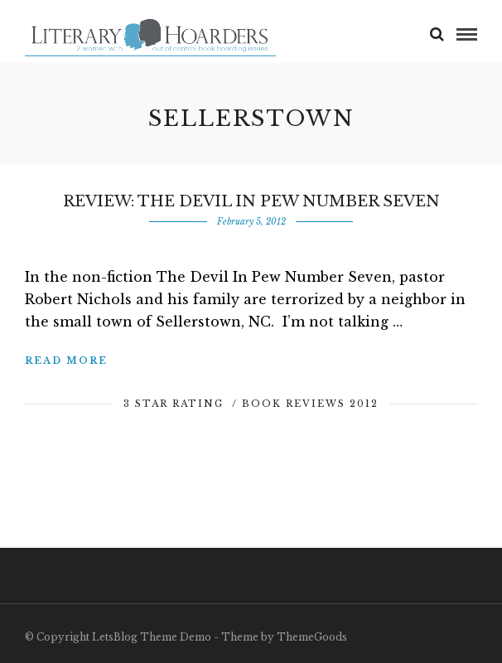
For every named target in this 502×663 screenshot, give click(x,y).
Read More (66, 360)
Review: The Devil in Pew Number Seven (251, 201)
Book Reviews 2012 (310, 403)
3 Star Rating (173, 403)
